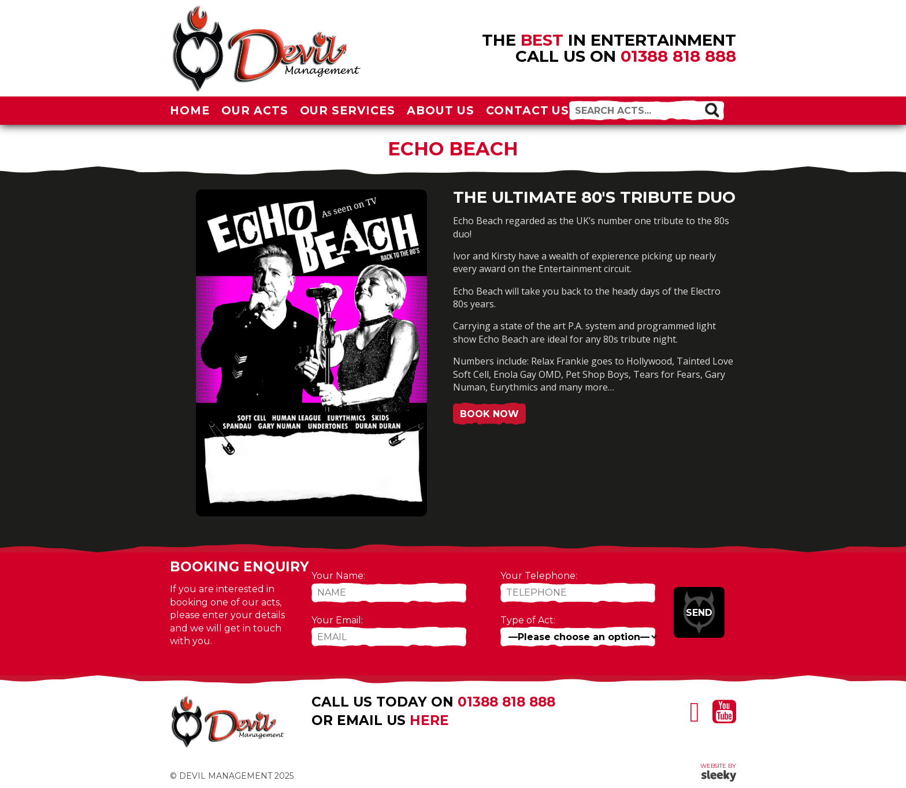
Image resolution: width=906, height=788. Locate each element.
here (429, 720)
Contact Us (528, 110)
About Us (440, 110)
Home (190, 110)
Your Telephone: (538, 575)
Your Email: (337, 620)
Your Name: (338, 575)
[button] (711, 109)
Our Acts (254, 110)
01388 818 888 (678, 56)
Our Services (348, 110)
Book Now (489, 413)
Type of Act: (527, 620)
